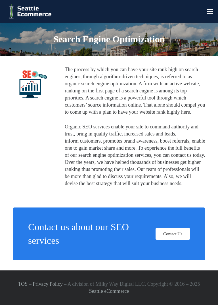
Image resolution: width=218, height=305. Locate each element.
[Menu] (210, 11)
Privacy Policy (48, 284)
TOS (23, 284)
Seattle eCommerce (109, 291)
